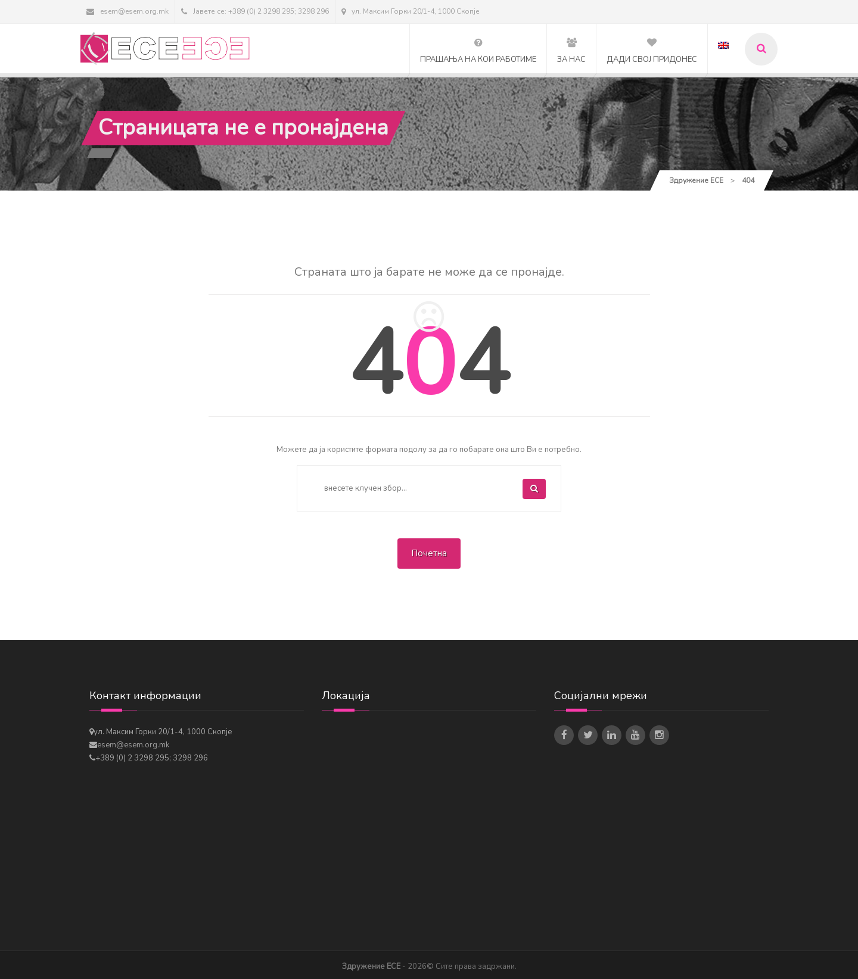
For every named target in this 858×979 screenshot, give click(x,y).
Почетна (429, 553)
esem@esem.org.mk (127, 11)
